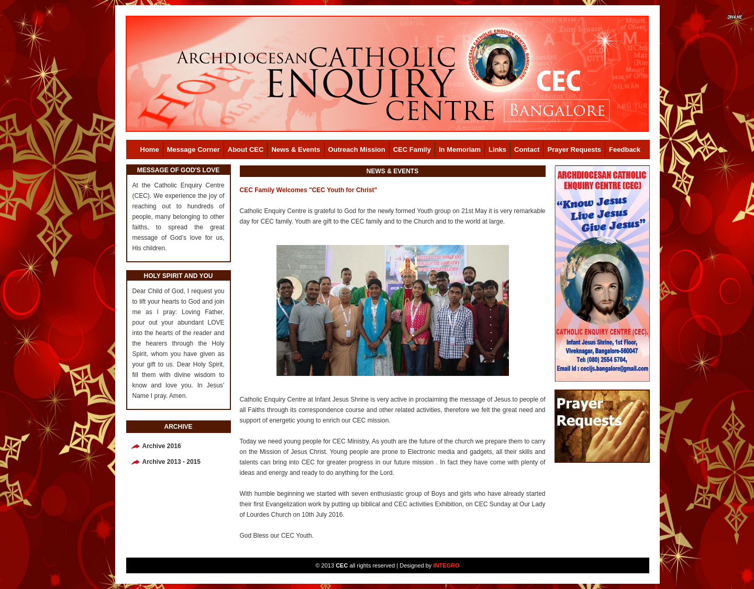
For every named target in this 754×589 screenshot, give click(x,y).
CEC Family (412, 149)
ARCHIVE (178, 426)
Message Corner (193, 149)
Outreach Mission (356, 149)
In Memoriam (460, 149)
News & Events (295, 149)
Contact (526, 149)
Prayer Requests (574, 149)
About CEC (246, 149)
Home (149, 149)
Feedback (624, 149)
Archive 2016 (161, 446)
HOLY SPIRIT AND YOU (178, 276)
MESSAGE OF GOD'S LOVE (178, 170)
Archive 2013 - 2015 (171, 461)
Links (497, 149)
